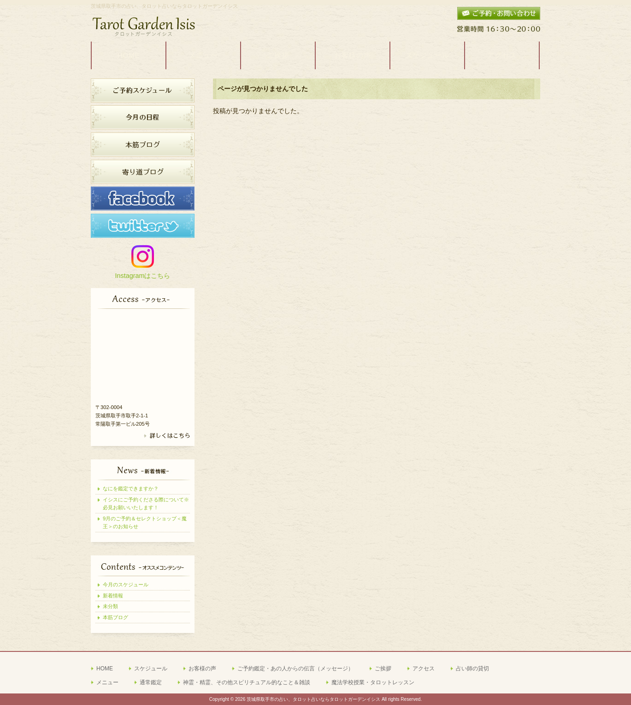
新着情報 (113, 595)
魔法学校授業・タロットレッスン (372, 682)
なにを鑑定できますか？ (131, 488)
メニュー (107, 682)
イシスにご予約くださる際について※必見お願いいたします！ (146, 503)
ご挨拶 (383, 668)
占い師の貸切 (472, 668)
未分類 (110, 606)
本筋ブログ (115, 617)
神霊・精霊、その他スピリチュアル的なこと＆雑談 (246, 682)
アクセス (424, 668)
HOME (104, 668)
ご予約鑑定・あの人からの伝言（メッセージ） (295, 668)
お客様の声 (202, 668)
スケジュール (150, 668)
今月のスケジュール (125, 584)
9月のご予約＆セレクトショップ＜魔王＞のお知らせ (145, 522)
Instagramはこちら (143, 275)
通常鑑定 (151, 682)
